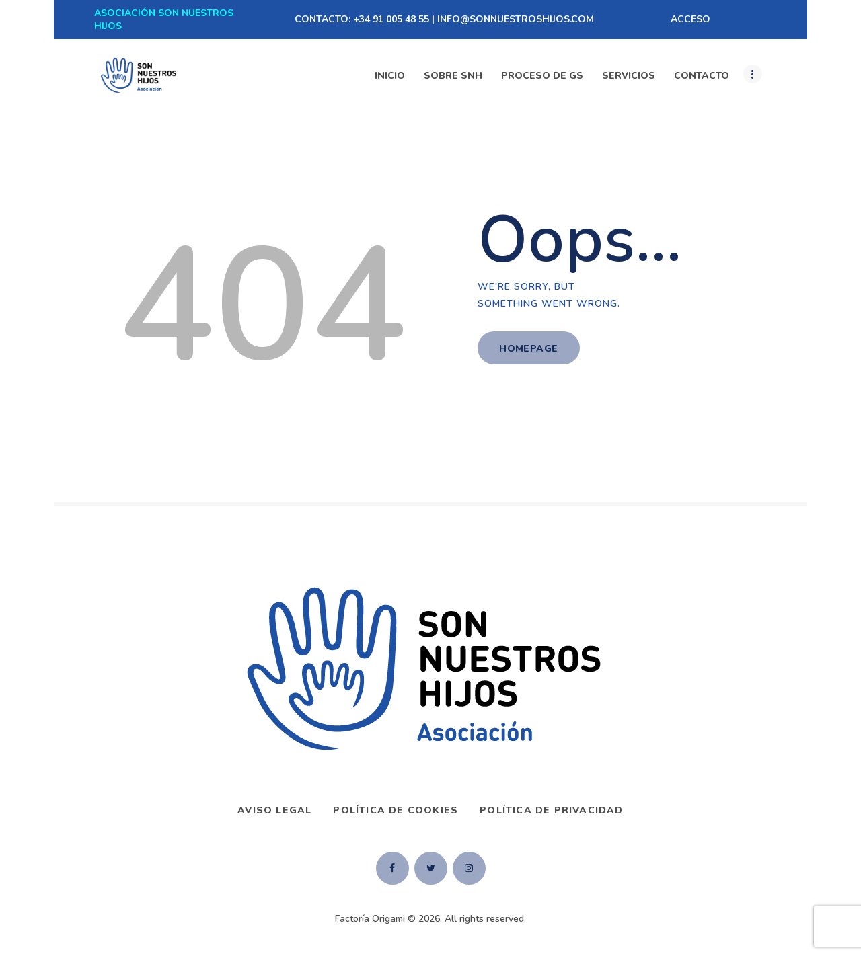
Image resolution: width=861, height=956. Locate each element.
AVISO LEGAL (274, 810)
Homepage (528, 348)
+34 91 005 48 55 (391, 19)
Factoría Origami (370, 918)
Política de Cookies (395, 810)
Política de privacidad (551, 810)
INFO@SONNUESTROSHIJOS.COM (515, 19)
